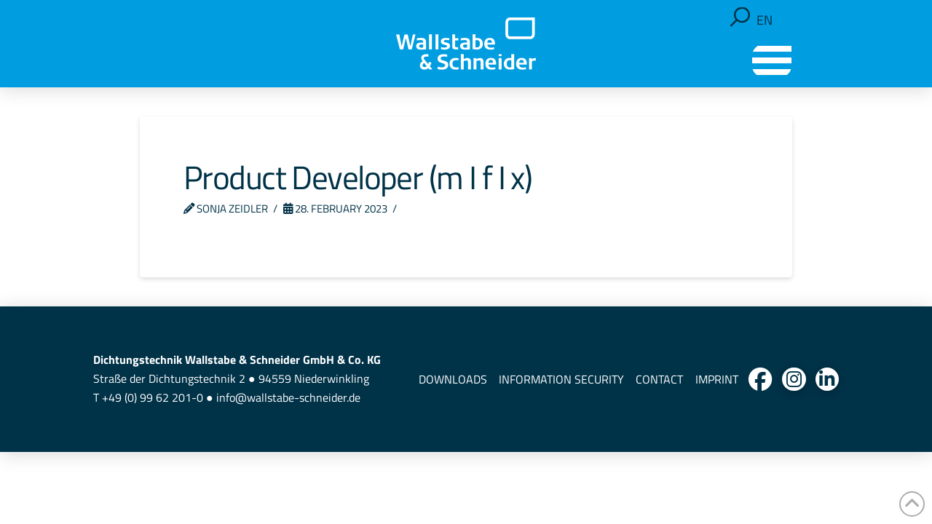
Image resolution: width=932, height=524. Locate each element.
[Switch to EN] (764, 20)
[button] (740, 17)
